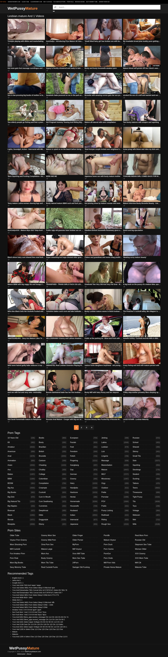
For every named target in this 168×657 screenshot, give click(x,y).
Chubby (53, 469)
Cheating (53, 465)
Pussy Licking (115, 510)
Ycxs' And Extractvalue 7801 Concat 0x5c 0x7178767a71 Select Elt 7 (37, 593)
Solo (146, 460)
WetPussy (23, 8)
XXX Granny (140, 554)
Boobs (53, 437)
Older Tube (14, 535)
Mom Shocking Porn (18, 544)
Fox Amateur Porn (59, 1)
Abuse (29, 654)
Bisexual (21, 510)
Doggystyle (53, 519)
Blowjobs (21, 524)
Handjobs (84, 487)
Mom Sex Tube (78, 558)
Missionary (115, 478)
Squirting (146, 465)
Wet (146, 519)
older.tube (25, 1)
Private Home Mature (112, 567)
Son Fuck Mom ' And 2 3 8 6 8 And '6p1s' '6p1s (29, 615)
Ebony (53, 524)
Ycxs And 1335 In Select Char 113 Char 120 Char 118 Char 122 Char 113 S (39, 637)
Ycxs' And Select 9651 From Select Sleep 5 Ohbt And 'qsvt (33, 588)
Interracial (84, 519)
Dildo (53, 515)
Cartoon (53, 460)
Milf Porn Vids (109, 563)
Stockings (146, 469)
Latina (115, 442)
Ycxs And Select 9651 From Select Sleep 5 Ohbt (29, 607)
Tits (146, 501)
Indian (84, 515)
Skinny (146, 451)
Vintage (146, 510)
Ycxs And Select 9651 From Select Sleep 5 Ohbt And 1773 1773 (35, 595)
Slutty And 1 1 (17, 600)
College (53, 474)
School (146, 442)
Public (115, 506)
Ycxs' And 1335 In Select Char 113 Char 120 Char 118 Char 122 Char (37, 629)
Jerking (115, 437)
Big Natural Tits (21, 501)
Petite (115, 492)
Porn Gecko (109, 549)
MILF (115, 474)
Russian (146, 437)
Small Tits (146, 456)
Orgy (115, 483)
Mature (115, 469)
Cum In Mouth (53, 497)
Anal (21, 456)
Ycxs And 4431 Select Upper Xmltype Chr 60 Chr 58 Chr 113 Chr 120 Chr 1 (39, 627)
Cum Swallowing (53, 501)
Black (21, 515)
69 (21, 442)
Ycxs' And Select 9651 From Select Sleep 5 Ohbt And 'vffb (33, 602)
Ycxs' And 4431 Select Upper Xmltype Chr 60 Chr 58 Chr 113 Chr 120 (37, 622)
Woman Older (140, 549)
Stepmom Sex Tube (143, 544)
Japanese (84, 524)
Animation (21, 460)
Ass (21, 469)
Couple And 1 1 (17, 583)
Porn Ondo (108, 558)
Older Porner (77, 540)
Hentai (84, 497)
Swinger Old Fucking (81, 567)
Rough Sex (115, 524)
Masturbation (115, 465)
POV (115, 501)
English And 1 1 (18, 578)
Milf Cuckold (47, 1)
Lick (115, 451)
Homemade (84, 501)
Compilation (53, 483)
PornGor (107, 554)
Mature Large (46, 549)
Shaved (146, 447)
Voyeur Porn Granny (18, 540)
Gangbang (84, 465)
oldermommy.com (36, 1)
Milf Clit (138, 563)
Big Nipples (21, 506)
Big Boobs (21, 492)
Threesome (146, 492)
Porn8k (107, 535)
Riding (115, 519)
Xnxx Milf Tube (78, 554)
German (84, 474)
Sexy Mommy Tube (92, 1)
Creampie (53, 487)
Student (146, 474)
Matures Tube (140, 567)
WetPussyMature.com (33, 651)
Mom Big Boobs (80, 1)
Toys (146, 506)
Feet (84, 447)
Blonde (21, 519)
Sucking (146, 478)
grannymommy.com (14, 1)
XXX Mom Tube (141, 558)
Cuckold (53, 492)
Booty (53, 442)
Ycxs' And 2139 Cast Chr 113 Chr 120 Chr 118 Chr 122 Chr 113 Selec (37, 624)
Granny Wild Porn (48, 540)
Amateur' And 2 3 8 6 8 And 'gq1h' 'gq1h (26, 610)
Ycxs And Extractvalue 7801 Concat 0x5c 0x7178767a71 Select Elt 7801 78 (39, 590)
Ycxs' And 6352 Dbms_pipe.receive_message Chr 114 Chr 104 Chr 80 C (38, 619)
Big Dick (21, 497)
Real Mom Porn (141, 535)
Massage (115, 460)
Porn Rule (70, 1)
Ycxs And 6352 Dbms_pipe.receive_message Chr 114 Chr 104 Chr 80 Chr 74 (40, 617)
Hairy (84, 483)
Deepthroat (53, 510)
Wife (146, 524)
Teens (146, 487)
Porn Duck (108, 544)
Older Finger (77, 535)
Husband (84, 510)
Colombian (53, 478)
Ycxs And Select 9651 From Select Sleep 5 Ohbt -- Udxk (32, 605)
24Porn (75, 563)
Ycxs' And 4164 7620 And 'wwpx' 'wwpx (26, 585)
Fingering (84, 460)
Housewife (84, 506)
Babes (21, 474)
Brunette (53, 456)
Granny (84, 478)
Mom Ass (45, 554)
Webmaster (21, 654)
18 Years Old (21, 437)
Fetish (84, 456)
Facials (84, 442)
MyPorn (75, 544)
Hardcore (84, 492)
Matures (15, 634)
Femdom (84, 451)
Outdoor (115, 487)
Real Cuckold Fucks (49, 567)
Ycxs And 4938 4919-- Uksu (22, 597)
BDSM (21, 483)
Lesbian (115, 447)
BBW (21, 478)
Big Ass (21, 487)
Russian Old (140, 540)
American (21, 451)
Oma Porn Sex (47, 544)
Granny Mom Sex (104, 1)
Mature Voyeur (110, 540)
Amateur (21, 447)
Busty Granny (46, 558)
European (84, 437)
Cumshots (53, 506)
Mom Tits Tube (47, 563)
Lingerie (115, 456)
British (53, 451)
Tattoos (146, 483)
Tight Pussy (146, 497)
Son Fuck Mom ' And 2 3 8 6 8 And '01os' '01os (29, 612)
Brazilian (53, 447)
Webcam (146, 515)
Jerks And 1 (16, 580)
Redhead (115, 515)
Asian (21, 465)
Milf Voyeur (77, 549)
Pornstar (115, 497)
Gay (84, 469)
